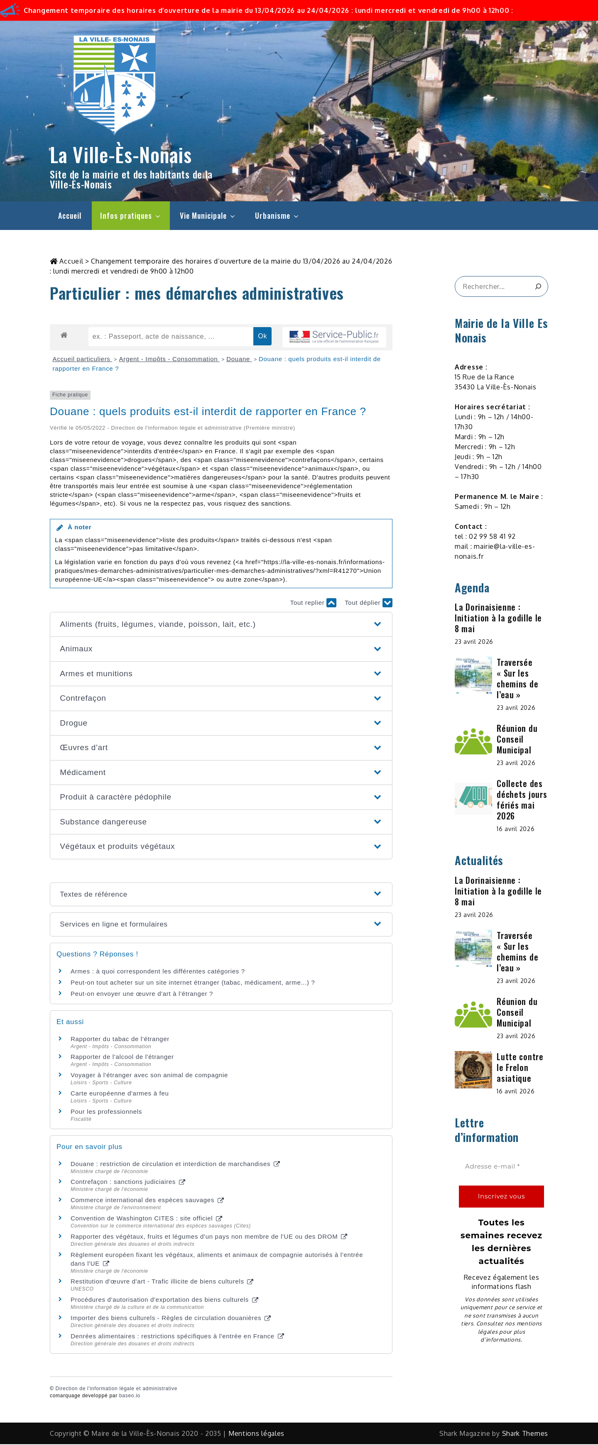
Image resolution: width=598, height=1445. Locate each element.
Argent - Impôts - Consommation (169, 359)
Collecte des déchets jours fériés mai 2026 (522, 800)
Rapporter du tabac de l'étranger (120, 1039)
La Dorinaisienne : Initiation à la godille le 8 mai (498, 618)
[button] (221, 625)
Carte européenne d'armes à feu (120, 1094)
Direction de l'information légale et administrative (116, 1389)
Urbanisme (277, 215)
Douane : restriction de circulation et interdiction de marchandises (175, 1164)
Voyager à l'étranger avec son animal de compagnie (149, 1075)
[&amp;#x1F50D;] (538, 287)
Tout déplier (368, 603)
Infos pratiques (131, 215)
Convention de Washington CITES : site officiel (146, 1219)
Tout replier (313, 603)
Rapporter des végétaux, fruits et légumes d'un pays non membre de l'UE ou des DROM (209, 1237)
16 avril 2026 (515, 829)
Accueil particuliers (83, 359)
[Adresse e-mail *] (501, 1167)
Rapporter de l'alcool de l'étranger (122, 1057)
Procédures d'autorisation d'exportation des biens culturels (164, 1300)
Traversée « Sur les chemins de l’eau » (517, 679)
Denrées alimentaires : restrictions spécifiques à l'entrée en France (177, 1336)
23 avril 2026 (474, 642)
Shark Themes (525, 1434)
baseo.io (129, 1396)
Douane (239, 359)
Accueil (69, 215)
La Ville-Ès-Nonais (121, 154)
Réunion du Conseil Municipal (517, 740)
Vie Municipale (208, 215)
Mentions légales (256, 1434)
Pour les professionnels (106, 1112)
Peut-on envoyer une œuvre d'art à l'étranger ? (142, 994)
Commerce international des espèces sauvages (147, 1200)
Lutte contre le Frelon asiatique (520, 1068)
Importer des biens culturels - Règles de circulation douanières (171, 1318)
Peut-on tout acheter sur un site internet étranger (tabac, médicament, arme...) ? (193, 983)
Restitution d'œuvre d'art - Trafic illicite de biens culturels (162, 1282)
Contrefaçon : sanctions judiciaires (128, 1182)
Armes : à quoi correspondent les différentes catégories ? (158, 972)
